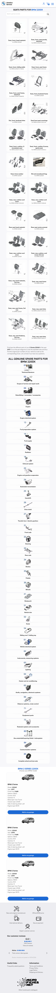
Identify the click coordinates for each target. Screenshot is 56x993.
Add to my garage (28, 812)
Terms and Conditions (36, 966)
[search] (48, 14)
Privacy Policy (33, 968)
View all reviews (28, 945)
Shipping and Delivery (36, 972)
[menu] (52, 4)
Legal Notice (33, 970)
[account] (44, 3)
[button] (28, 777)
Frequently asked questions (15, 966)
